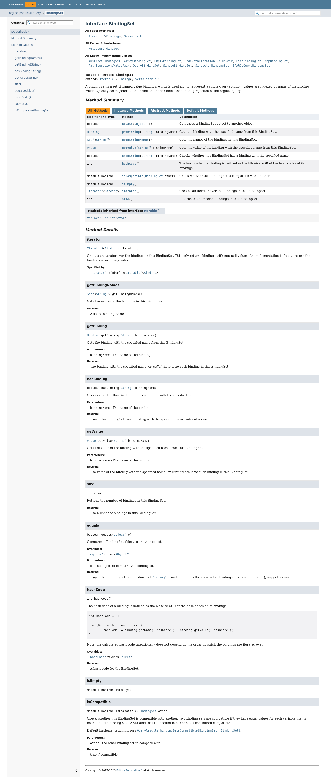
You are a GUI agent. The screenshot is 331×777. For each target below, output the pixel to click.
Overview (16, 4)
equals (127, 124)
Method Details (22, 45)
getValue (129, 147)
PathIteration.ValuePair (109, 65)
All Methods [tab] (98, 110)
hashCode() (23, 97)
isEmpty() (21, 103)
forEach (93, 218)
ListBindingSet (248, 61)
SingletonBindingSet (212, 65)
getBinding (131, 132)
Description (20, 31)
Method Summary (24, 38)
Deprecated (63, 4)
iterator (129, 191)
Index (79, 4)
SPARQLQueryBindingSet (251, 65)
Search (90, 4)
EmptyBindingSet (167, 61)
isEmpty (128, 184)
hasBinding (131, 155)
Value (91, 147)
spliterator (115, 218)
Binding (112, 36)
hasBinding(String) (28, 71)
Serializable (135, 36)
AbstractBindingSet (105, 61)
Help (101, 4)
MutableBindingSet (104, 48)
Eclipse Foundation (128, 770)
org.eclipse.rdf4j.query (25, 13)
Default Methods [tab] (200, 110)
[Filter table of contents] (49, 22)
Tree (49, 4)
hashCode (129, 163)
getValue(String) (26, 77)
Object (139, 124)
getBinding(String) (28, 64)
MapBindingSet (276, 61)
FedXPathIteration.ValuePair (209, 61)
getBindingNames (135, 139)
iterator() (21, 51)
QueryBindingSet (146, 65)
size (125, 199)
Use (41, 4)
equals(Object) (25, 90)
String (147, 132)
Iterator (94, 191)
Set (89, 139)
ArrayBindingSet (137, 61)
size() (18, 84)
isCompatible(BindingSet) (33, 110)
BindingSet (54, 13)
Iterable (96, 36)
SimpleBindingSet (177, 65)
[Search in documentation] (288, 13)
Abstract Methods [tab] (165, 110)
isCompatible (132, 176)
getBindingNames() (28, 58)
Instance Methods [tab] (129, 110)
